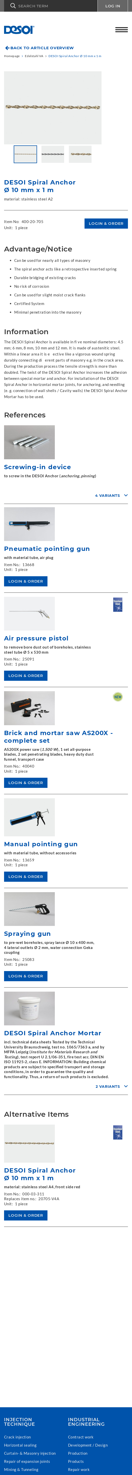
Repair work (79, 1469)
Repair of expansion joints (27, 1461)
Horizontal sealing (20, 1445)
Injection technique (19, 1422)
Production (78, 1453)
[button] (50, 6)
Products (76, 1461)
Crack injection (17, 1437)
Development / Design (88, 1445)
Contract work (81, 1437)
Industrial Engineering (86, 1422)
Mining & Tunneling (21, 1469)
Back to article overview (42, 47)
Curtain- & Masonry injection (30, 1453)
